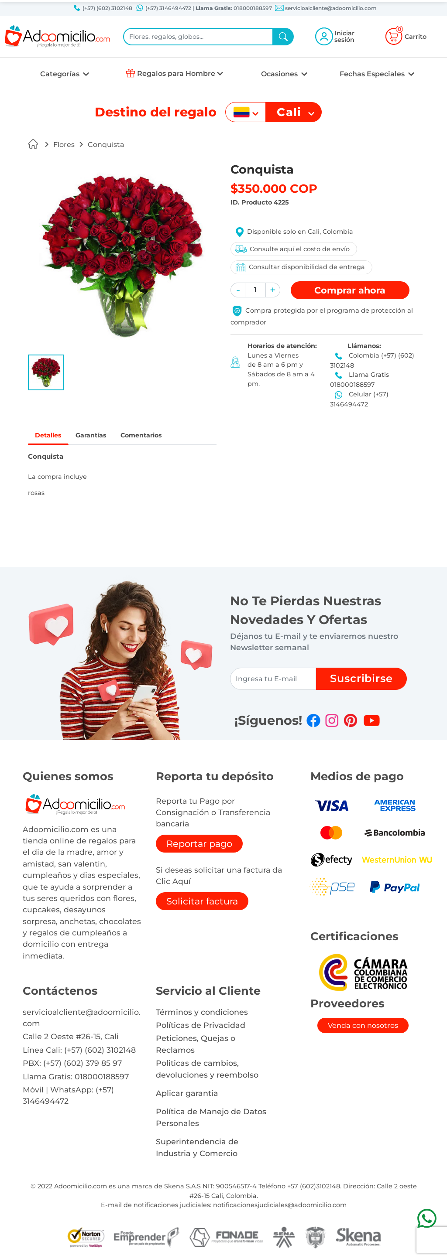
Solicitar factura (202, 902)
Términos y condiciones (202, 1012)
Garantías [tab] (97, 436)
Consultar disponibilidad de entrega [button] (299, 267)
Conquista (106, 144)
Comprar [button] (349, 290)
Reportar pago (199, 844)
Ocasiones (280, 74)
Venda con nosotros (363, 1027)
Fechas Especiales (373, 74)
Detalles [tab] (50, 436)
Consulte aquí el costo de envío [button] (291, 249)
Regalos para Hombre (176, 73)
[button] (46, 372)
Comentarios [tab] (153, 436)
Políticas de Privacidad (200, 1026)
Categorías (60, 74)
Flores (64, 144)
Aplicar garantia (187, 1094)
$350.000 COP (273, 188)
